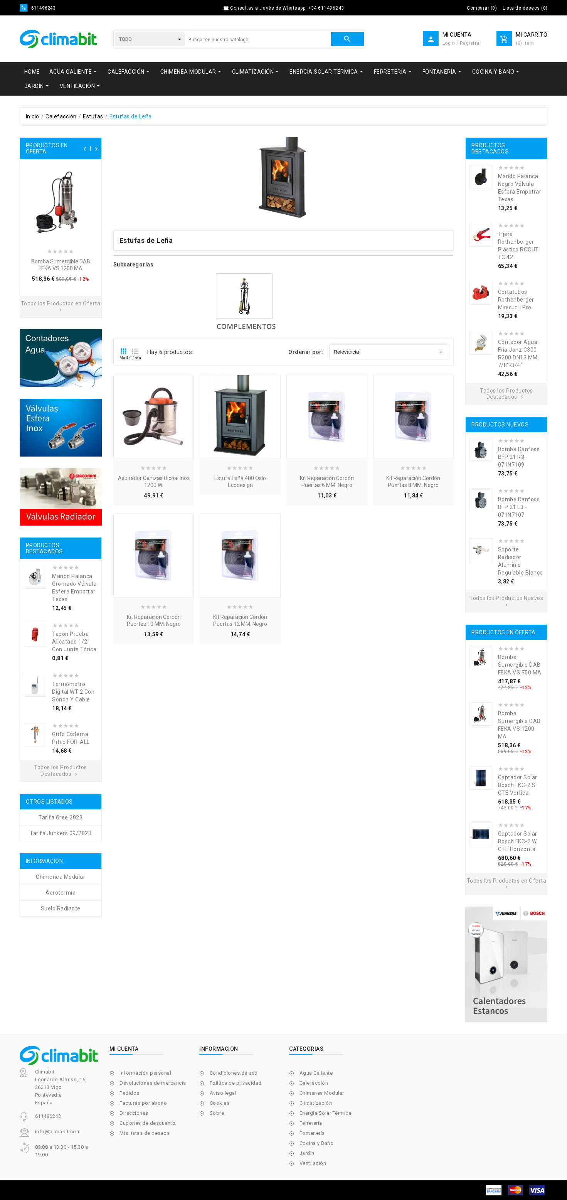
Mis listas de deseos (144, 1133)
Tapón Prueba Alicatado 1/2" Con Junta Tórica (74, 641)
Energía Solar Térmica (325, 1113)
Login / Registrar (461, 43)
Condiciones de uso (234, 1073)
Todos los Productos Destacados (60, 770)
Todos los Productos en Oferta (61, 306)
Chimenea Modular (321, 1093)
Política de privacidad (236, 1083)
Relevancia (388, 352)
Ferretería (310, 1123)
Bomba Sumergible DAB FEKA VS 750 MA (520, 665)
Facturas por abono (143, 1103)
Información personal (145, 1073)
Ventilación (312, 1163)
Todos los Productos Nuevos (506, 601)
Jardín (307, 1153)
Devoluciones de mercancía (152, 1083)
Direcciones (133, 1113)
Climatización (315, 1103)
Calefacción (313, 1083)
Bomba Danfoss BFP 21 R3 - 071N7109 (519, 457)
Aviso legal (223, 1093)
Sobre (217, 1113)
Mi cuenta (124, 1049)
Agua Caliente (316, 1073)
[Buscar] (258, 40)
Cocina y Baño (316, 1143)
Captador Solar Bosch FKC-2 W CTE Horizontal (517, 841)
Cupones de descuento (147, 1123)
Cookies (220, 1103)
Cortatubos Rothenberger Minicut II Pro (516, 299)
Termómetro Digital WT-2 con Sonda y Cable (73, 692)
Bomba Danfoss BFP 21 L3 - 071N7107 (519, 507)
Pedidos (129, 1093)
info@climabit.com (58, 1131)
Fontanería (312, 1133)
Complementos (246, 326)
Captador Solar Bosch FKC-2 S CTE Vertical (517, 785)
